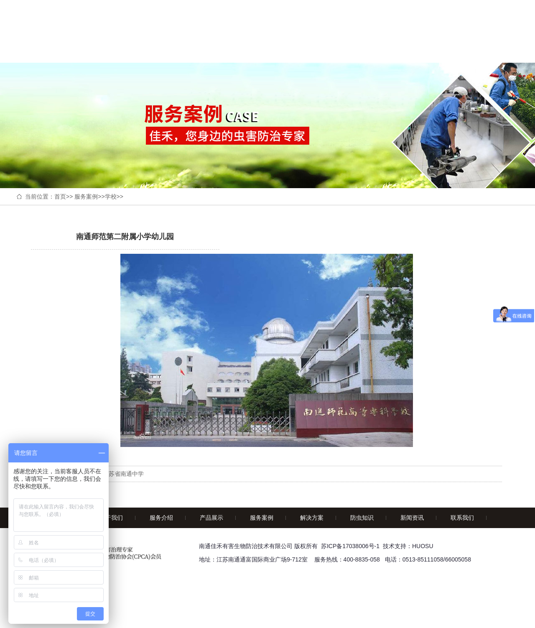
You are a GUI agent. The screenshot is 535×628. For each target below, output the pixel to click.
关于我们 (111, 517)
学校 (111, 196)
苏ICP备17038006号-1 (350, 546)
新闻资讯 (412, 517)
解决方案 (312, 517)
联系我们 (462, 517)
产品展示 (211, 517)
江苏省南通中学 (123, 473)
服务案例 (86, 196)
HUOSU (422, 546)
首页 (60, 196)
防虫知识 (362, 517)
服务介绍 (161, 517)
